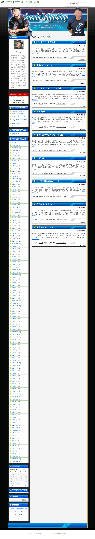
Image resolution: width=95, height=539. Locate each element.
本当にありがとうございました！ (50, 135)
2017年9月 (15, 339)
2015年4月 (15, 414)
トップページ (33, 533)
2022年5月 (15, 194)
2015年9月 (15, 402)
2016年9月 (15, 370)
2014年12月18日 (81, 115)
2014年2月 (15, 451)
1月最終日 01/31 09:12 (18, 111)
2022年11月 (15, 179)
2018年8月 (15, 311)
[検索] (77, 3)
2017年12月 (15, 332)
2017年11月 (15, 334)
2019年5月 (15, 287)
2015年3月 (15, 417)
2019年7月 (15, 282)
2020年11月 (15, 241)
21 (11, 481)
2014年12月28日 (81, 45)
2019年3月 (15, 293)
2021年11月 (15, 210)
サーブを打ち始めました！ (47, 181)
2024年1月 (15, 142)
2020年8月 (15, 249)
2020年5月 (15, 256)
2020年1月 (15, 267)
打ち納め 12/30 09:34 (17, 114)
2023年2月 (15, 171)
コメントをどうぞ (61, 57)
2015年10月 (15, 399)
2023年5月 (15, 163)
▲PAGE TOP (82, 60)
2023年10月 (15, 150)
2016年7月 (15, 376)
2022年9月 (15, 184)
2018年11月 (15, 303)
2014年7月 (15, 438)
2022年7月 (15, 189)
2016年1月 (15, 391)
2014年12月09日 (81, 184)
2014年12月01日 (81, 230)
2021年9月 (15, 215)
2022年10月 (15, 181)
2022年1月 (15, 205)
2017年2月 (15, 357)
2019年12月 (15, 269)
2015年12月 (15, 394)
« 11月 (11, 485)
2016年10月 (15, 368)
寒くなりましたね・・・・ (47, 204)
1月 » (26, 485)
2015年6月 (15, 409)
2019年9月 (15, 277)
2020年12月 (15, 238)
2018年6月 (15, 316)
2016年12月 (15, 363)
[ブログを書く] (35, 2)
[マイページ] (27, 2)
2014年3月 (15, 448)
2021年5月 (15, 225)
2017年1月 (15, 360)
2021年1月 (15, 236)
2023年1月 (15, 173)
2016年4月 (15, 383)
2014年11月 (15, 427)
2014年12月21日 (81, 91)
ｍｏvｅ (19, 518)
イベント (52, 533)
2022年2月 (15, 202)
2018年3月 (15, 324)
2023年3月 (15, 168)
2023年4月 (15, 166)
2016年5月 (15, 381)
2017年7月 (15, 345)
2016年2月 (15, 389)
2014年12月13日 (81, 161)
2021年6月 (15, 223)
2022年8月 (15, 186)
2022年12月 (15, 176)
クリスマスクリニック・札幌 (48, 88)
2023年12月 (15, 145)
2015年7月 (15, 407)
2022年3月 (15, 199)
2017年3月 (15, 355)
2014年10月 (15, 430)
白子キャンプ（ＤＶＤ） (46, 227)
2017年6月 (15, 347)
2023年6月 (15, 160)
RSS (19, 52)
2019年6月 (15, 285)
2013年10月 (15, 461)
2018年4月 (15, 321)
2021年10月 (15, 212)
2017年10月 (15, 337)
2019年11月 (15, 272)
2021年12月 (15, 207)
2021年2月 (15, 233)
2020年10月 (15, 243)
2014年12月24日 (81, 68)
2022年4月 (15, 197)
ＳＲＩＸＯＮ (18, 514)
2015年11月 (15, 396)
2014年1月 (15, 453)
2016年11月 (15, 365)
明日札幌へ (41, 112)
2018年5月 (15, 319)
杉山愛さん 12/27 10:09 (18, 116)
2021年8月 (15, 218)
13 (26, 476)
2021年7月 (15, 220)
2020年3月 (15, 262)
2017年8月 (15, 342)
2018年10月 (15, 306)
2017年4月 (15, 352)
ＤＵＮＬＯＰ (18, 511)
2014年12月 (15, 425)
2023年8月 (15, 155)
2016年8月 (15, 373)
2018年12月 (15, 300)
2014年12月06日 (81, 207)
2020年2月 (15, 264)
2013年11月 (15, 459)
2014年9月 (15, 433)
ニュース (40, 533)
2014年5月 (15, 443)
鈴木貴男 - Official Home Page (19, 508)
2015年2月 (15, 420)
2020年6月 (15, 254)
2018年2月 (15, 326)
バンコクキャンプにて (46, 42)
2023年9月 (15, 153)
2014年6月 (15, 440)
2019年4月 (15, 290)
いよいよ (40, 158)
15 (13, 479)
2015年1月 (15, 422)
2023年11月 (15, 148)
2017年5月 (15, 350)
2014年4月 (15, 446)
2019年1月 (15, 298)
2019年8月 (15, 280)
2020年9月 (15, 246)
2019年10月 (15, 275)
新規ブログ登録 (60, 533)
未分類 (41, 57)
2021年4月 (15, 228)
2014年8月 (15, 435)
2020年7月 (15, 251)
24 (18, 481)
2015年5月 (15, 412)
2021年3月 (15, 230)
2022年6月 (15, 192)
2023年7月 (15, 158)
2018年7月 (15, 313)
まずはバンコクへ (44, 65)
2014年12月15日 (81, 138)
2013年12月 (15, 456)
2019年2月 (15, 295)
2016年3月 (15, 386)
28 (11, 483)
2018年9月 (15, 308)
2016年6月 (15, 378)
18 (21, 479)
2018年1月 (15, 329)
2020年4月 (15, 259)
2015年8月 (15, 404)
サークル (46, 533)
